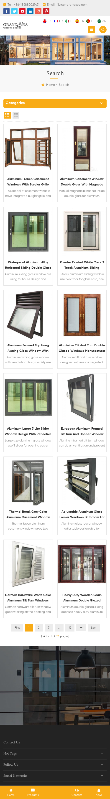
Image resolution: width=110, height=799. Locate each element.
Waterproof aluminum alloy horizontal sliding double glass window (28, 266)
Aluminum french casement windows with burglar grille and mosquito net (28, 182)
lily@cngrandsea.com (72, 4)
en (47, 21)
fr (58, 21)
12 (70, 628)
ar (101, 21)
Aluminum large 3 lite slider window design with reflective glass (28, 432)
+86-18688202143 (26, 4)
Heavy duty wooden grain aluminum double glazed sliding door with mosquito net (82, 598)
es (79, 21)
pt (90, 21)
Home (48, 84)
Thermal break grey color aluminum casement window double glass (28, 515)
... (59, 628)
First (17, 628)
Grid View (7, 115)
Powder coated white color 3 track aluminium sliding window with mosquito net (82, 266)
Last (94, 628)
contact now (55, 700)
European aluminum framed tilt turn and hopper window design (82, 432)
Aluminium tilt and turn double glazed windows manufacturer (82, 348)
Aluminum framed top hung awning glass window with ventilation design (28, 349)
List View (16, 115)
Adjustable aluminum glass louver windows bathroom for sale (82, 515)
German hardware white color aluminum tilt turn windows (28, 598)
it (69, 21)
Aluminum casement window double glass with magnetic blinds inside (82, 182)
